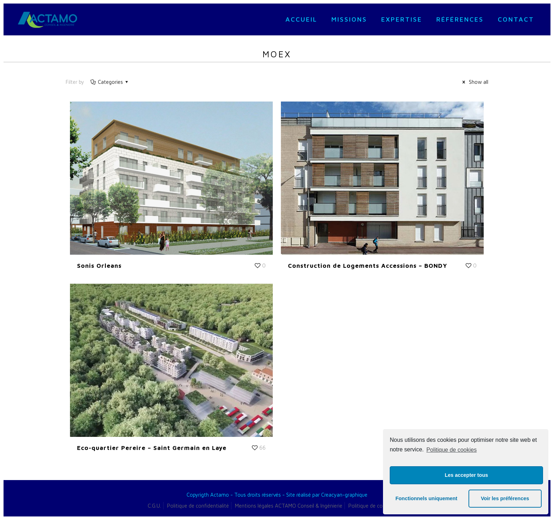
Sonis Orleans (99, 265)
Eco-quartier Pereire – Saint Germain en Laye (151, 447)
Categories (109, 82)
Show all (474, 82)
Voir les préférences (505, 498)
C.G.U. (154, 506)
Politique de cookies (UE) (377, 506)
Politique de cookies (451, 450)
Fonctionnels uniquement (426, 498)
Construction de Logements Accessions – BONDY (367, 265)
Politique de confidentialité (198, 506)
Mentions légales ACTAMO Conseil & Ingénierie (288, 506)
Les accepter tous (466, 475)
